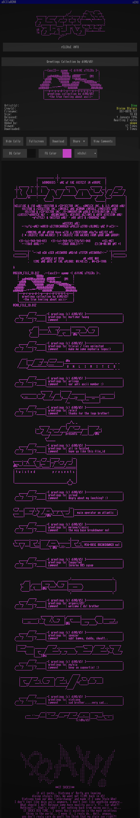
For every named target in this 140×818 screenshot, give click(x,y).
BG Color (15, 153)
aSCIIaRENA (8, 2)
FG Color (51, 153)
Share (77, 141)
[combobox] (85, 153)
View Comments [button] (103, 141)
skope (133, 123)
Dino (134, 105)
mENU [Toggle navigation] (136, 2)
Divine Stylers (127, 108)
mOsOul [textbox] (82, 153)
